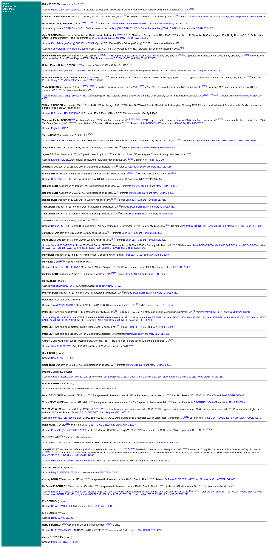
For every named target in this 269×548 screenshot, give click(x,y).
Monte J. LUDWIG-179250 (64, 542)
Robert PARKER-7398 (62, 358)
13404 (135, 173)
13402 (109, 154)
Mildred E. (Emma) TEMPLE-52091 (68, 430)
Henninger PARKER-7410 (107, 286)
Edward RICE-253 (60, 160)
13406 (113, 199)
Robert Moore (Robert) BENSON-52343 (128, 23)
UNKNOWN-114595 (84, 455)
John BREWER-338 (68, 248)
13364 (102, 55)
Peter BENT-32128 (155, 317)
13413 (204, 429)
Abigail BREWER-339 (90, 248)
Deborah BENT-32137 (120, 320)
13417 (132, 449)
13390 (90, 23)
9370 (123, 34)
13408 (62, 261)
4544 (109, 340)
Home (5, 3)
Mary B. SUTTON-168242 (64, 472)
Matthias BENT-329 (196, 226)
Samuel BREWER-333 (62, 245)
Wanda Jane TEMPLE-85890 (65, 9)
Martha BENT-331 (236, 226)
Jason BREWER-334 (203, 245)
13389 (84, 23)
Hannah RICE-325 (156, 200)
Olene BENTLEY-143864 (105, 472)
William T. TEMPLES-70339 (242, 140)
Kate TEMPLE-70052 (146, 58)
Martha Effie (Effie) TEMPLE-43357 (68, 95)
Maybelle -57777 (59, 128)
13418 (87, 479)
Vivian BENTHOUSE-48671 (247, 418)
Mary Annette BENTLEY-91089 (90, 494)
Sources (6, 11)
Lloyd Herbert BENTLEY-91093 (149, 494)
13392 (128, 34)
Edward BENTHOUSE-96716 (86, 412)
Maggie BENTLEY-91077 (252, 491)
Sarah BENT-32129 (175, 317)
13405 (147, 178)
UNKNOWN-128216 (126, 424)
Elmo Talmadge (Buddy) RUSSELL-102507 (72, 43)
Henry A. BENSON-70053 (117, 58)
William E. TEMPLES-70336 (65, 140)
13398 (83, 104)
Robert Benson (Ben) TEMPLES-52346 (160, 28)
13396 (58, 89)
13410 (96, 408)
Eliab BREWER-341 (136, 248)
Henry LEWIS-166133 (62, 518)
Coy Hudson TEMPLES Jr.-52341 (68, 28)
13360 (123, 16)
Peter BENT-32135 (77, 320)
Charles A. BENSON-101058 (202, 16)
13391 (95, 23)
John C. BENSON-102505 (102, 38)
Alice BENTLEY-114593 (150, 530)
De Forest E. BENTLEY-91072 (180, 479)
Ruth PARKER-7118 (61, 179)
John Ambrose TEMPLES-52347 (197, 28)
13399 (137, 119)
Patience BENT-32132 (238, 317)
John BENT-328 (134, 200)
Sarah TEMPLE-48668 (232, 395)
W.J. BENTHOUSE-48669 (104, 388)
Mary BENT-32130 (196, 317)
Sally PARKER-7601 (61, 346)
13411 (102, 408)
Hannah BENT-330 (216, 226)
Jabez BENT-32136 (98, 320)
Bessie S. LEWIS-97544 (100, 506)
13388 (82, 3)
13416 (126, 449)
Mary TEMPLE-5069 (164, 147)
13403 (129, 173)
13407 (174, 244)
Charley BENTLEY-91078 (226, 491)
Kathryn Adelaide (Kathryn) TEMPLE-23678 (243, 16)
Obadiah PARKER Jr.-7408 (64, 286)
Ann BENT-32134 (58, 320)
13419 (199, 485)
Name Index (8, 9)
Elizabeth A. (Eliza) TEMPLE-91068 (217, 479)
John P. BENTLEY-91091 (120, 494)
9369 (119, 34)
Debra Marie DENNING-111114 (146, 376)
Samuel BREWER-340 (113, 248)
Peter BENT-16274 (140, 147)
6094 (73, 119)
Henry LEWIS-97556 (61, 506)
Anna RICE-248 (157, 160)
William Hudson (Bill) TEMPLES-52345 (120, 28)
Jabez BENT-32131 (216, 317)
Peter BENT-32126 (213, 312)
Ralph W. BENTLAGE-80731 (163, 442)
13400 (143, 119)
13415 (121, 449)
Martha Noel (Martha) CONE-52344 (170, 23)
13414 (209, 429)
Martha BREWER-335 (226, 245)
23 (120, 147)
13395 (91, 86)
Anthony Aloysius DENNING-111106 (69, 376)
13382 (108, 55)
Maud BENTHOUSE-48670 (218, 418)
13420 (194, 491)
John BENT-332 (254, 226)
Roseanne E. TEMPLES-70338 (212, 140)
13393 (173, 34)
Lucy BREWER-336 (248, 245)
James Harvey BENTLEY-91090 (58, 494)
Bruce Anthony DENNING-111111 (180, 376)
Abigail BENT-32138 (142, 320)
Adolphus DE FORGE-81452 (65, 267)
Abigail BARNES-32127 (63, 305)
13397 (216, 95)
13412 (67, 424)
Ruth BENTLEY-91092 (177, 494)
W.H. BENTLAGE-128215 (98, 424)
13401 (90, 134)
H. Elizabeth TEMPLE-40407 (65, 113)
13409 (89, 395)
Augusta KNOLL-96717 (62, 388)
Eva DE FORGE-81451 (178, 267)
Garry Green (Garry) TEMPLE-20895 (69, 48)
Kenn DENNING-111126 (210, 376)
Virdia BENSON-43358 (151, 123)
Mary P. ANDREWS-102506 (134, 38)
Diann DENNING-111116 (116, 376)
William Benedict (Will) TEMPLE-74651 (70, 460)
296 (68, 485)
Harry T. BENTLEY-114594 (55, 455)
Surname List (9, 6)
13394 (85, 86)
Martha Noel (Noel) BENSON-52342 (202, 70)
